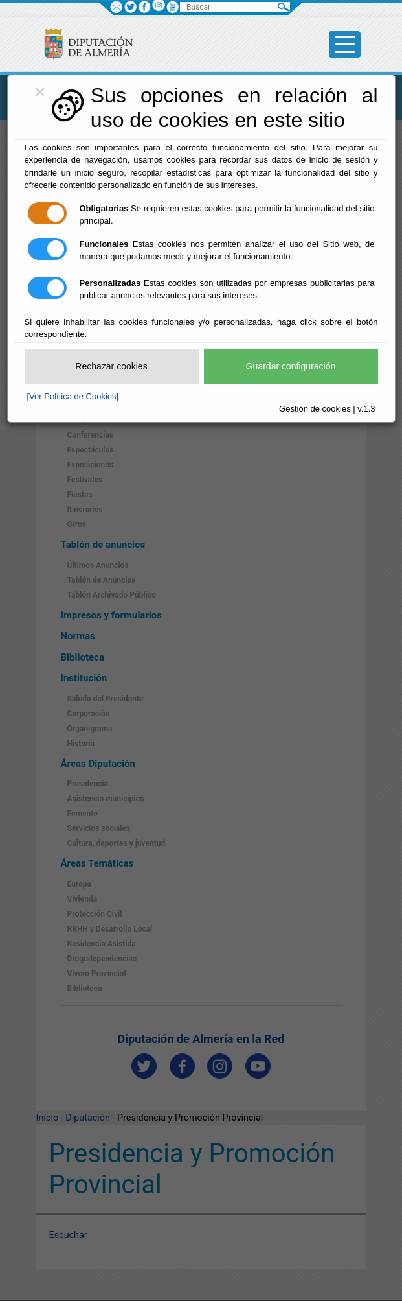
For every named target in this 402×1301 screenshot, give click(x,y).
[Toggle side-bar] (345, 44)
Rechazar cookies (111, 366)
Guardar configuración (291, 366)
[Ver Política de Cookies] (73, 396)
